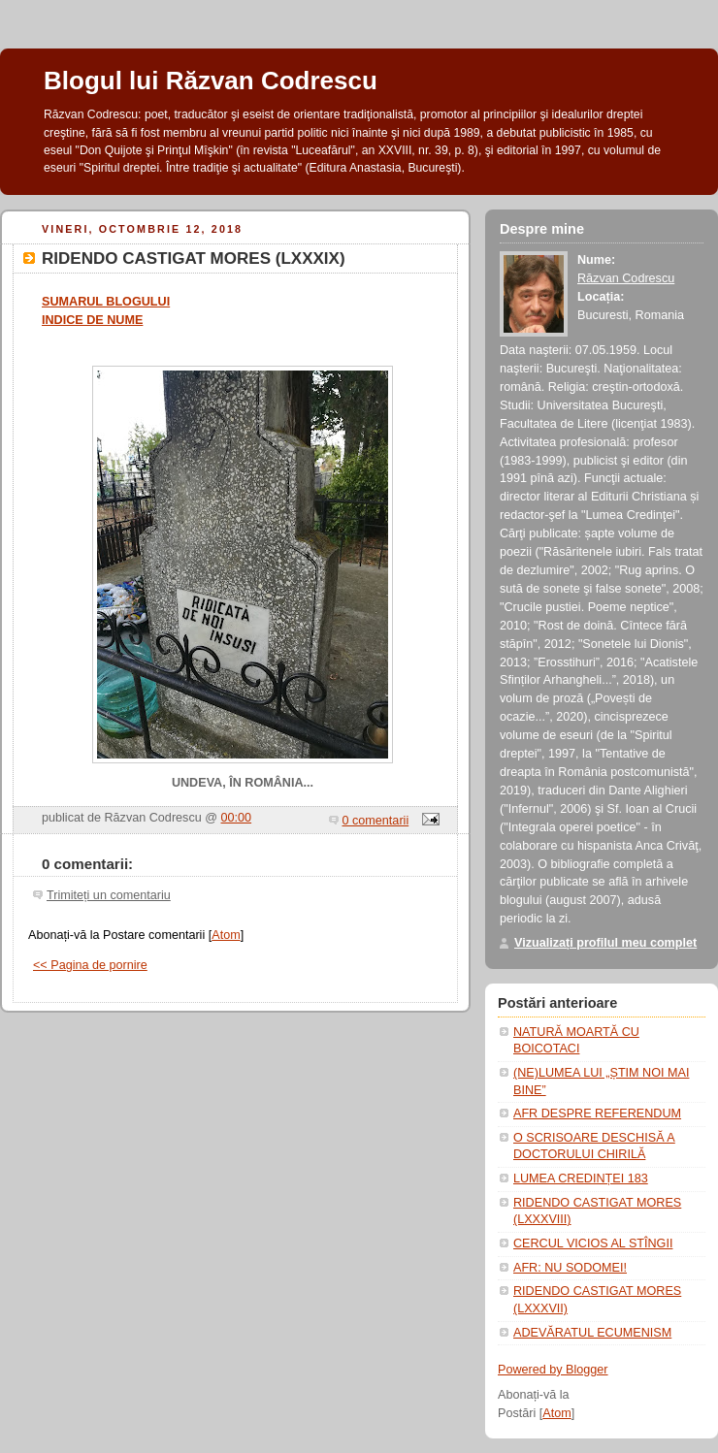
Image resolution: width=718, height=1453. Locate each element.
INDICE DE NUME (92, 320)
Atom (226, 935)
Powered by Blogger (553, 1369)
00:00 (236, 817)
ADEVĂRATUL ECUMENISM (592, 1333)
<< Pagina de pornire (90, 965)
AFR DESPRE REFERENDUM (597, 1113)
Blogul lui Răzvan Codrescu (210, 80)
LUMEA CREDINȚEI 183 (580, 1178)
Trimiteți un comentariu (109, 895)
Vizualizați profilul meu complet (605, 943)
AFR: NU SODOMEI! (570, 1268)
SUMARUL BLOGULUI (106, 301)
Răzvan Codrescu (625, 278)
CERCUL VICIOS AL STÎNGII (592, 1243)
